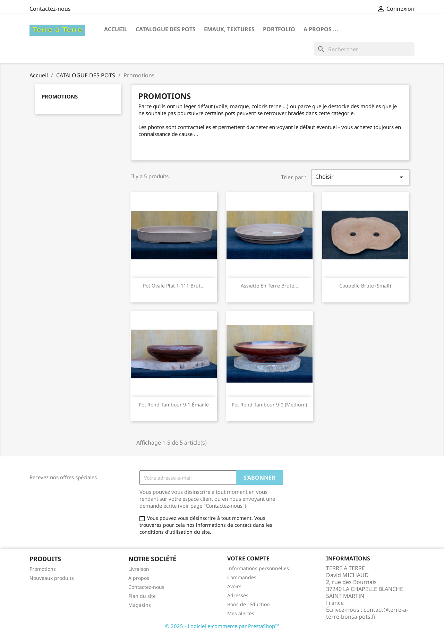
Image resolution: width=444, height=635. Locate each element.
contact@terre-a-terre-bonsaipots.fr (367, 613)
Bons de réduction (248, 604)
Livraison (138, 569)
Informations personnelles (258, 568)
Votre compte (248, 558)
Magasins (139, 605)
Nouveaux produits (51, 578)
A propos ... (321, 29)
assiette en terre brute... (269, 285)
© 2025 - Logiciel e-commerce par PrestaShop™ (222, 626)
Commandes (241, 577)
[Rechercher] (364, 49)
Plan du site (142, 596)
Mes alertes (240, 613)
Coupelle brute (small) (365, 285)
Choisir (360, 177)
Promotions (60, 96)
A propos (138, 578)
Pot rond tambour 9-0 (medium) (269, 404)
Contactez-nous (50, 8)
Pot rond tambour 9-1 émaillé (174, 404)
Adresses (237, 595)
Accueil (115, 29)
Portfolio (279, 29)
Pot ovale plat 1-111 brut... (174, 285)
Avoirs (234, 586)
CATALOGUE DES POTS (166, 29)
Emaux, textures (229, 29)
